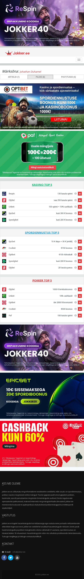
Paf (7, 315)
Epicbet (8, 213)
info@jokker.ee (19, 552)
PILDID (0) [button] (40, 77)
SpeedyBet (10, 219)
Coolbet (9, 248)
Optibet (8, 254)
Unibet (8, 206)
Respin (8, 193)
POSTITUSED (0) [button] (68, 77)
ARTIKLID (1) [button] (14, 77)
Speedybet (10, 261)
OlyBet (8, 200)
